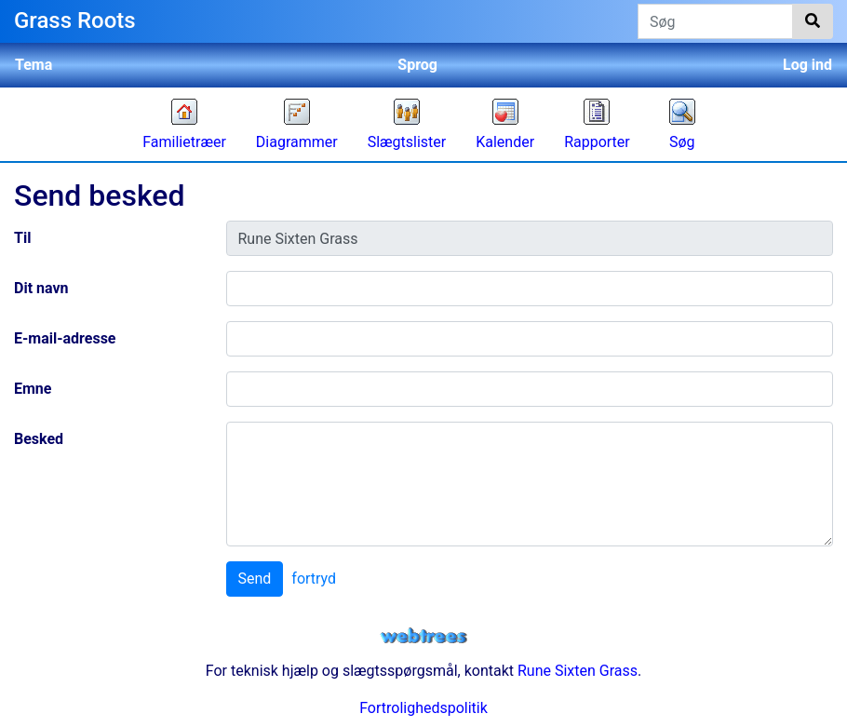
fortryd (313, 578)
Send (255, 578)
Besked (38, 439)
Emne (32, 388)
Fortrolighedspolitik (423, 708)
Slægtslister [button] (407, 142)
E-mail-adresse (65, 338)
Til (22, 238)
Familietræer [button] (184, 142)
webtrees (423, 636)
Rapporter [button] (597, 142)
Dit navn (41, 288)
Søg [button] (682, 142)
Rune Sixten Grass (578, 671)
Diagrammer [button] (297, 142)
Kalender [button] (505, 142)
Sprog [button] (417, 65)
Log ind (807, 65)
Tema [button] (33, 65)
